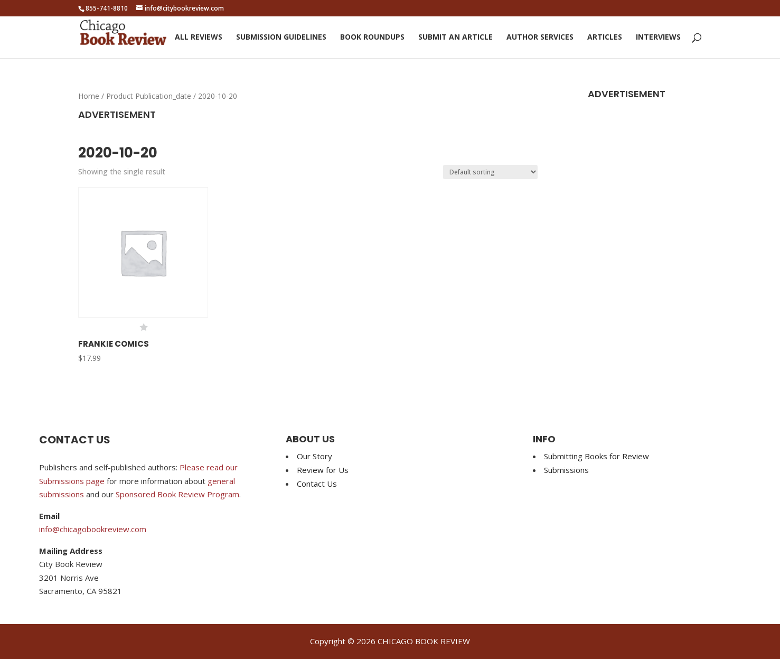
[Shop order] (490, 172)
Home (88, 96)
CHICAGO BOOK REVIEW (424, 641)
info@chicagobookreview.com (92, 529)
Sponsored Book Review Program (177, 494)
